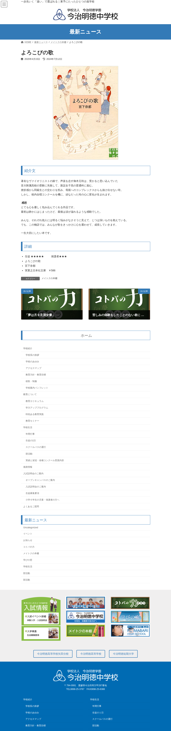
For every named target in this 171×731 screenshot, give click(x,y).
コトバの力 (28, 547)
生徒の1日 (30, 440)
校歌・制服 (31, 381)
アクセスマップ (33, 368)
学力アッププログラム (36, 407)
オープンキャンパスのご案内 (40, 480)
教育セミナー (32, 421)
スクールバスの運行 (35, 447)
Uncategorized (30, 527)
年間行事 (29, 434)
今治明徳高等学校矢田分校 (53, 653)
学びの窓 (27, 560)
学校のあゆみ (32, 361)
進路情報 (27, 466)
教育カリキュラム (34, 401)
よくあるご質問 (31, 506)
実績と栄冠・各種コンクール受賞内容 (44, 460)
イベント (27, 533)
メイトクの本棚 (49, 278)
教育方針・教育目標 (35, 374)
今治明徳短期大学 (123, 653)
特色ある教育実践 (34, 414)
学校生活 (27, 427)
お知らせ (27, 540)
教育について (30, 394)
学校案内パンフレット (36, 388)
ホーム (86, 335)
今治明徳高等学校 (90, 653)
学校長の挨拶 (32, 354)
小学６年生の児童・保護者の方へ (42, 499)
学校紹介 (27, 348)
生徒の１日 (98, 712)
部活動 (28, 453)
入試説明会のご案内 (33, 473)
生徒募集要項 (32, 493)
